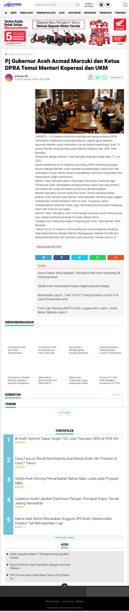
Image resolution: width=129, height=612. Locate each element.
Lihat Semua (64, 413)
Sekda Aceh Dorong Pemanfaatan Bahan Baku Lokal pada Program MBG (63, 481)
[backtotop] (64, 587)
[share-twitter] (97, 77)
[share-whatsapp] (104, 77)
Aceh (63, 12)
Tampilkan (117, 395)
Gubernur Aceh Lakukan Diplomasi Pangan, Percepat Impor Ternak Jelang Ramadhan (64, 501)
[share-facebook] (90, 77)
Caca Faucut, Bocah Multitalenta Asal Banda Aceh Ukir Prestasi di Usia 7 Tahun (67, 461)
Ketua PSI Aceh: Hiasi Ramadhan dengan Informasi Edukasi (40, 567)
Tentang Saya (52, 602)
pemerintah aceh (46, 12)
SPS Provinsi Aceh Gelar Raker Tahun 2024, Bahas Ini (40, 578)
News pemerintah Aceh (21, 54)
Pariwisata (107, 12)
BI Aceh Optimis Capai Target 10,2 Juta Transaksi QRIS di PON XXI (67, 440)
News (14, 12)
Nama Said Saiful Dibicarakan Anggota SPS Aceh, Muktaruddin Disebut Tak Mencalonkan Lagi (67, 522)
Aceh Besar (76, 12)
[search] (57, 5)
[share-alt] (43, 257)
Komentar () (116, 77)
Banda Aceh (27, 12)
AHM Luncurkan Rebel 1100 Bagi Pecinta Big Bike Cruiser (39, 557)
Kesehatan (92, 12)
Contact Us (67, 602)
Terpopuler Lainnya (64, 539)
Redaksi (80, 602)
